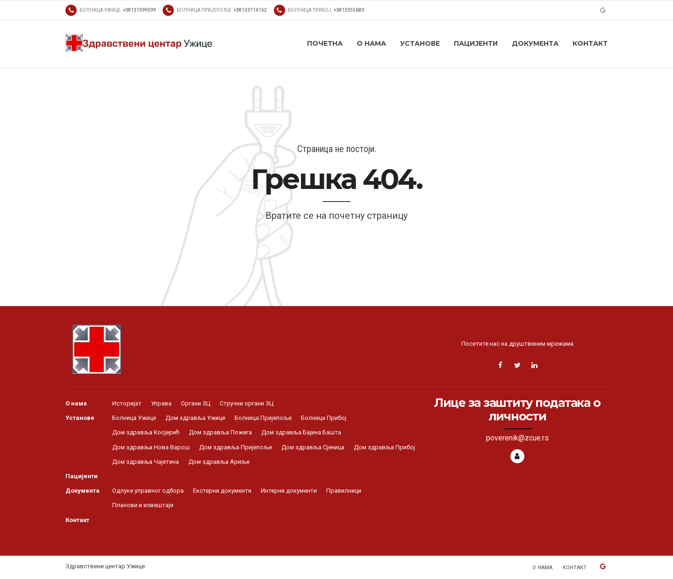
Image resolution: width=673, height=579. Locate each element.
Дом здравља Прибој (384, 447)
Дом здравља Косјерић (145, 432)
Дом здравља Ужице (195, 417)
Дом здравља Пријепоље (235, 447)
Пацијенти (476, 43)
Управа (161, 403)
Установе (420, 43)
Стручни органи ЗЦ (246, 403)
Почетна (325, 43)
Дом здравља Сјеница (312, 447)
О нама (371, 43)
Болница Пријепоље (263, 417)
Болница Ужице (134, 417)
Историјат (127, 403)
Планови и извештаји (142, 505)
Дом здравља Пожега (220, 432)
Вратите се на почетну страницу (336, 215)
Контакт (590, 43)
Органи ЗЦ (195, 403)
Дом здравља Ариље (219, 461)
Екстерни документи (222, 490)
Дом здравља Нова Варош (151, 447)
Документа (535, 43)
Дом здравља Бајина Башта (301, 432)
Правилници (343, 490)
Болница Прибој (323, 417)
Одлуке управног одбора (148, 490)
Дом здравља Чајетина (145, 461)
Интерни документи (289, 490)
